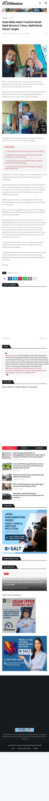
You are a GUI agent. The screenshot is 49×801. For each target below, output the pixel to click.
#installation (9, 370)
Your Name (18, 745)
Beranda (4, 18)
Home (13, 749)
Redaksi (35, 749)
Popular (10, 448)
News (16, 273)
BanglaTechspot (35, 745)
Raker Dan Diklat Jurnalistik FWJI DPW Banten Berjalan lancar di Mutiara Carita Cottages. (23, 162)
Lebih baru (6, 338)
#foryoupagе (9, 372)
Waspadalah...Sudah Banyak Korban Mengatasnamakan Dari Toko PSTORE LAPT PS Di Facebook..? (28, 496)
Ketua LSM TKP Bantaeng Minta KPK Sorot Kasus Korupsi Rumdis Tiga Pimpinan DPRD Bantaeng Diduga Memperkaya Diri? (28, 466)
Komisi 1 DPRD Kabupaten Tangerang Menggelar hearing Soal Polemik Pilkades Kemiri (28, 485)
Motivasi (11, 18)
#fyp (24, 368)
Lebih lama (42, 338)
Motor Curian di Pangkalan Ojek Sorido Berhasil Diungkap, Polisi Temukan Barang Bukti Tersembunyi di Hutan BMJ (24, 582)
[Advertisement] (24, 776)
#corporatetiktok (37, 370)
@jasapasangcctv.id (11, 355)
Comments (39, 448)
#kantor (28, 370)
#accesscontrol (10, 368)
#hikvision (19, 368)
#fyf (44, 370)
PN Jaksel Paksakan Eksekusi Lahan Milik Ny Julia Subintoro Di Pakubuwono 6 (28, 476)
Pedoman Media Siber (24, 749)
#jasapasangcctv (19, 370)
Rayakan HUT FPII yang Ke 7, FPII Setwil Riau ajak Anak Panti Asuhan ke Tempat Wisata (23, 156)
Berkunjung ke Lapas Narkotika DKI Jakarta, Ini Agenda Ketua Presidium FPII (24, 167)
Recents (24, 448)
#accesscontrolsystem (34, 368)
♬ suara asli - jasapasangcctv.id (25, 372)
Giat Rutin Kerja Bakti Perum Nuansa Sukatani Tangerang (25, 151)
